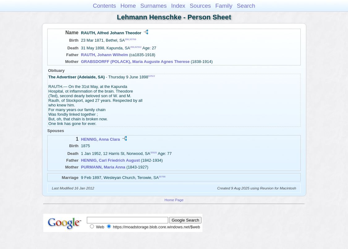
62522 (138, 47)
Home (128, 5)
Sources (200, 5)
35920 (153, 152)
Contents (104, 5)
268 (127, 39)
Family (223, 5)
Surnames (153, 5)
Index (178, 5)
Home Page (174, 200)
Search (246, 5)
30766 (132, 39)
